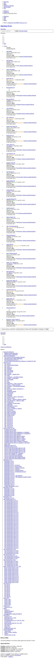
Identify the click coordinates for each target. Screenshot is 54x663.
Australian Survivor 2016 (10, 429)
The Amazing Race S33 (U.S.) (11, 542)
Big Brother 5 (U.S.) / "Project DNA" (13, 466)
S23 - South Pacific (8, 392)
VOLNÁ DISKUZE (8, 629)
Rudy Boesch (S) (10, 271)
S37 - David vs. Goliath (9, 411)
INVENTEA (18, 655)
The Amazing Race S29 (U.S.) (11, 537)
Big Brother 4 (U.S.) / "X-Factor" (12, 465)
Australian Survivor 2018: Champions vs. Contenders (16, 432)
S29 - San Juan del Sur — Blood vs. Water (14, 400)
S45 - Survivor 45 (8, 421)
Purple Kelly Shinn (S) (11, 280)
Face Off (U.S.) (7, 583)
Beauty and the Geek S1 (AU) (11, 567)
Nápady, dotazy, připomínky (11, 354)
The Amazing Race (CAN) (9, 549)
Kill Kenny (19, 149)
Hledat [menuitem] (5, 4)
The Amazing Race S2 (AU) (11, 556)
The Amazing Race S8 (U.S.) (11, 509)
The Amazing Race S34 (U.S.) (11, 544)
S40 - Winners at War (9, 415)
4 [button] (3, 39)
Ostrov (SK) (7, 444)
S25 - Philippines (8, 395)
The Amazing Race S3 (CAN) (11, 553)
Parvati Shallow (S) (11, 307)
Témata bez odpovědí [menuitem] (8, 5)
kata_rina (19, 315)
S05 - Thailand (7, 369)
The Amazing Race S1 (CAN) (11, 550)
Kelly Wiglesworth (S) (11, 253)
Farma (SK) (6, 598)
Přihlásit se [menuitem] (6, 10)
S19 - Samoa (7, 387)
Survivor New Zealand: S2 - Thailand (13, 454)
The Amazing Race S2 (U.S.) (11, 502)
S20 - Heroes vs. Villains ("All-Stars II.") (14, 388)
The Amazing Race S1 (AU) (11, 558)
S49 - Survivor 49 (8, 427)
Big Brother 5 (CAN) (9, 494)
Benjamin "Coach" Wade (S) (13, 319)
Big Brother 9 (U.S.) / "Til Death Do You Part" (15, 471)
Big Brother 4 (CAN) (9, 492)
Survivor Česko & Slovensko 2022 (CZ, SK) (14, 448)
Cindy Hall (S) (9, 244)
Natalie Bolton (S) (10, 180)
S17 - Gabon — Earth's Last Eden (12, 384)
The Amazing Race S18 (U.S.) (11, 523)
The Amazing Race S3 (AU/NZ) (11, 557)
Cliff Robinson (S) (10, 153)
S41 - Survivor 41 (8, 416)
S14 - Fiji (6, 381)
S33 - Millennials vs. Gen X (10, 406)
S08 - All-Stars (7, 373)
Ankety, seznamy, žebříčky (10, 632)
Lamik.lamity (11, 79)
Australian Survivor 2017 (10, 431)
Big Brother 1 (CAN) (9, 488)
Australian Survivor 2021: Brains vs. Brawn (14, 436)
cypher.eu (10, 146)
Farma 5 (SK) (7, 604)
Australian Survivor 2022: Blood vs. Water (14, 437)
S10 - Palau (7, 375)
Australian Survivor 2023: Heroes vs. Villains (15, 438)
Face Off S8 (7, 594)
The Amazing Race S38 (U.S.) (11, 359)
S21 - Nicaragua (8, 390)
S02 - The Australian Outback (11, 365)
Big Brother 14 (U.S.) (9, 478)
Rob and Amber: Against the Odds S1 (13, 613)
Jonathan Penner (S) (11, 289)
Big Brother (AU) (7, 496)
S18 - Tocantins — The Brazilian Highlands (14, 386)
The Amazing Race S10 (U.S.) (11, 512)
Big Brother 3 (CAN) (9, 491)
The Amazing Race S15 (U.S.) (11, 519)
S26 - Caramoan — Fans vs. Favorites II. (14, 396)
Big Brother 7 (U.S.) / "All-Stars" (12, 469)
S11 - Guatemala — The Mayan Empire (13, 377)
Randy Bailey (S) (10, 298)
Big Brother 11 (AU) (9, 498)
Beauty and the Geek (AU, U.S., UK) (12, 566)
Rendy (9, 136)
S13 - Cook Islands (8, 379)
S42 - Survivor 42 (8, 417)
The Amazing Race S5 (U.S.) (11, 506)
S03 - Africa (7, 366)
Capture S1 (7, 610)
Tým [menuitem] (4, 8)
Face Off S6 (7, 591)
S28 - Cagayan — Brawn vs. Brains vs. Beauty (15, 399)
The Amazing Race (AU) (9, 554)
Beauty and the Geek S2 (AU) (11, 569)
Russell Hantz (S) (10, 87)
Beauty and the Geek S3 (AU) (11, 570)
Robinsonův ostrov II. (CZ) (10, 446)
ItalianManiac (20, 295)
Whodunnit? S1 (8, 612)
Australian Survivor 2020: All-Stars (12, 434)
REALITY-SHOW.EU (8, 352)
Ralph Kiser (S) (10, 135)
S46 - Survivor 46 (8, 423)
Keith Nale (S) (9, 78)
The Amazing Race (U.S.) (9, 499)
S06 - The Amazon (8, 370)
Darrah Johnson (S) (10, 235)
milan (9, 100)
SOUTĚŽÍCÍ (6, 615)
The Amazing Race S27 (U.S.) (11, 534)
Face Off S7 (7, 592)
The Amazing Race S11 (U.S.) (11, 513)
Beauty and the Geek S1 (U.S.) (11, 575)
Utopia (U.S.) (6, 606)
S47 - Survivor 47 (8, 424)
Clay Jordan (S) (10, 117)
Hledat (17, 31)
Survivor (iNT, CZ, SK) (9, 428)
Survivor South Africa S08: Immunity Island (14, 458)
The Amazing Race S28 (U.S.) (11, 536)
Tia (17, 213)
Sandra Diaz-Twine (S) (11, 126)
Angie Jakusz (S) (10, 144)
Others (5, 608)
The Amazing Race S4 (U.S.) (11, 504)
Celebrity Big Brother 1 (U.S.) (11, 486)
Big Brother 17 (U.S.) (9, 482)
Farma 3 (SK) (7, 602)
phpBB (8, 654)
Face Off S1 (7, 584)
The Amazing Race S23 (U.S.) (11, 529)
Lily (14, 164)
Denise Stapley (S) (10, 217)
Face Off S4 (7, 588)
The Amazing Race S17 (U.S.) (11, 521)
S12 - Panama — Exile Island (11, 378)
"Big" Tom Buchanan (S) (12, 226)
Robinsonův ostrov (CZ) (10, 445)
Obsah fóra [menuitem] (6, 1)
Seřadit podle (32, 329)
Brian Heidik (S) (10, 99)
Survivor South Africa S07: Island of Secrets (14, 457)
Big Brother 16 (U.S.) (9, 481)
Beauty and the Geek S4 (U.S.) (11, 579)
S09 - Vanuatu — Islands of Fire (11, 374)
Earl (9, 52)
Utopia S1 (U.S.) (8, 607)
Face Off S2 (7, 586)
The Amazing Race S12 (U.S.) (11, 515)
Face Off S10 (7, 596)
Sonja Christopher (10, 69)
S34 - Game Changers (9, 407)
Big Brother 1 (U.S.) (9, 461)
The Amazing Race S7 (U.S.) (11, 508)
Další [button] (4, 43)
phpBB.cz (10, 656)
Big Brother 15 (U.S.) (9, 479)
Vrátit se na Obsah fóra (6, 347)
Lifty (9, 61)
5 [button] (3, 41)
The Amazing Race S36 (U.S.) (11, 546)
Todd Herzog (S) (10, 208)
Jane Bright (9, 51)
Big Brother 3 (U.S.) (9, 463)
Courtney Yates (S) (10, 162)
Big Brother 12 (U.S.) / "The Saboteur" (13, 475)
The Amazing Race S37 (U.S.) (11, 548)
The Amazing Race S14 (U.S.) (11, 517)
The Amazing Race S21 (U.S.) (11, 527)
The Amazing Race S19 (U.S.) (11, 524)
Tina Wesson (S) (10, 171)
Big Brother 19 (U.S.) (9, 484)
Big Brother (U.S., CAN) (10, 617)
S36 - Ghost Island (8, 409)
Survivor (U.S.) (6, 26)
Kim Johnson (9, 60)
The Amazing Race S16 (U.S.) (11, 520)
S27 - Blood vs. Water (9, 398)
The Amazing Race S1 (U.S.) (11, 500)
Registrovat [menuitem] (6, 12)
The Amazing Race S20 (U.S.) (11, 525)
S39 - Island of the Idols (10, 413)
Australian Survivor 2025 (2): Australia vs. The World (16, 442)
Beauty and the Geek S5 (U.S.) (11, 581)
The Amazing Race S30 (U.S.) (11, 538)
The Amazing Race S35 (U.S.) (11, 545)
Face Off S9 (7, 595)
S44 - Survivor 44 (8, 419)
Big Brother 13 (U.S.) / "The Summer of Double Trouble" (17, 477)
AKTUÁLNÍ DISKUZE (9, 356)
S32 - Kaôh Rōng (8, 404)
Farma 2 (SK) (7, 600)
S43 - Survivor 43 (8, 420)
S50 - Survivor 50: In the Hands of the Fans (14, 357)
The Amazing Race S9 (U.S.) (11, 511)
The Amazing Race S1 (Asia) (11, 561)
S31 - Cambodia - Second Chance (12, 403)
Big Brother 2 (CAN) (9, 490)
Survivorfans (20, 177)
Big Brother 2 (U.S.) (9, 462)
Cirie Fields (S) (10, 108)
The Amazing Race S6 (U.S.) (11, 507)
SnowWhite (19, 168)
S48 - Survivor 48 (8, 425)
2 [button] (3, 37)
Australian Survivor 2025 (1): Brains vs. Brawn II (16, 441)
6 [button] (3, 42)
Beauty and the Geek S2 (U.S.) (11, 577)
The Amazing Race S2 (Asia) (11, 562)
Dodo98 (19, 104)
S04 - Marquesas (8, 367)
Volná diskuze (7, 631)
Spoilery (6, 633)
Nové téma (3, 29)
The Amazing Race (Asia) (9, 559)
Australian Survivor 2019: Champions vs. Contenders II (17, 433)
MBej (9, 191)
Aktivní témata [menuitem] (6, 7)
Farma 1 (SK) (7, 599)
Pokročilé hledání (23, 31)
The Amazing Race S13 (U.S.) (11, 516)
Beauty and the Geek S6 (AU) (11, 574)
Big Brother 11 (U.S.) (9, 474)
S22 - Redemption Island (10, 391)
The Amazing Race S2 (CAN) (11, 552)
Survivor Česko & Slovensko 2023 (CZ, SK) (14, 449)
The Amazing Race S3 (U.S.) (11, 503)
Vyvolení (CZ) (7, 621)
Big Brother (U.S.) (7, 459)
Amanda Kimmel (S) (11, 199)
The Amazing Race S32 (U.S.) (11, 541)
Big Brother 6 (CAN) (9, 495)
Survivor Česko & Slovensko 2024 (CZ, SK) (14, 450)
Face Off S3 (7, 587)
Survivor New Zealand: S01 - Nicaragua (13, 453)
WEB (4, 17)
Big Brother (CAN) (8, 487)
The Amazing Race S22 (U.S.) (11, 528)
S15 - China (7, 382)
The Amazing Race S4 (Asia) (11, 565)
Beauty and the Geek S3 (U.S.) (11, 578)
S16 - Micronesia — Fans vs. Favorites (13, 383)
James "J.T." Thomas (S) (12, 262)
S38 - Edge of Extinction (10, 412)
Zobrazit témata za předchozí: (13, 329)
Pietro (14, 300)
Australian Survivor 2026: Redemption (13, 358)
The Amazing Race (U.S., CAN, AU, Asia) (14, 620)
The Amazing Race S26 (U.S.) (11, 533)
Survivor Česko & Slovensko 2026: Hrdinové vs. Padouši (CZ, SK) (20, 361)
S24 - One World (8, 394)
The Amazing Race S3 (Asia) (11, 563)
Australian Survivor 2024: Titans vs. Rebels (14, 440)
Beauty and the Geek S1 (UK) (11, 582)
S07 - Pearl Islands (8, 371)
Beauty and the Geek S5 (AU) (11, 573)
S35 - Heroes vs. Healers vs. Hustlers (13, 408)
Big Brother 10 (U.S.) (9, 473)
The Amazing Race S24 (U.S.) (11, 531)
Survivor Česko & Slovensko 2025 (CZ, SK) (14, 452)
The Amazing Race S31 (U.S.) (11, 540)
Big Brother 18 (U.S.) (9, 483)
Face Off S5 (7, 590)
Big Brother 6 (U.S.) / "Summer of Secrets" (14, 467)
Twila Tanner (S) (10, 190)
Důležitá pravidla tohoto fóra (11, 353)
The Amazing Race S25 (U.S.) (11, 532)
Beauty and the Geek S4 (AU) (11, 571)
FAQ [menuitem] (4, 3)
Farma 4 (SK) (7, 603)
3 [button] (3, 38)
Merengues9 (20, 95)
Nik (14, 320)
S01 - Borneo (7, 363)
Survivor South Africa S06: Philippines (13, 456)
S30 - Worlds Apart (8, 402)
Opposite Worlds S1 (9, 611)
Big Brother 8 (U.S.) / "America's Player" (14, 470)
